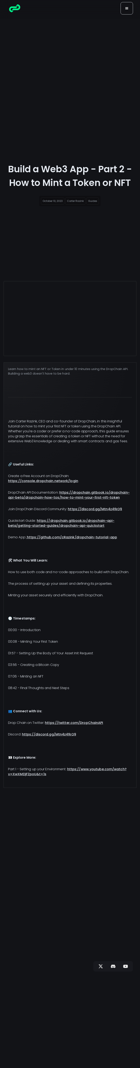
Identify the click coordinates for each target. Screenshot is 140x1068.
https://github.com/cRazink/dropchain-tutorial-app (71, 537)
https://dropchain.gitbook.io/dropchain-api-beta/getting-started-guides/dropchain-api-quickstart (61, 523)
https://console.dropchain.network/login (43, 481)
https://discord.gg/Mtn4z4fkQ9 (95, 509)
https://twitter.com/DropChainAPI (74, 722)
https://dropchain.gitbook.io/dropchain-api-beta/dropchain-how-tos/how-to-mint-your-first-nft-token (69, 495)
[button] (127, 8)
